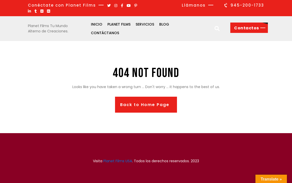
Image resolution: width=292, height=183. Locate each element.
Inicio (96, 24)
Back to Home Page (144, 105)
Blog (164, 24)
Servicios (145, 24)
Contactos (246, 28)
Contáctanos (105, 32)
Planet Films (119, 24)
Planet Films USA (117, 161)
